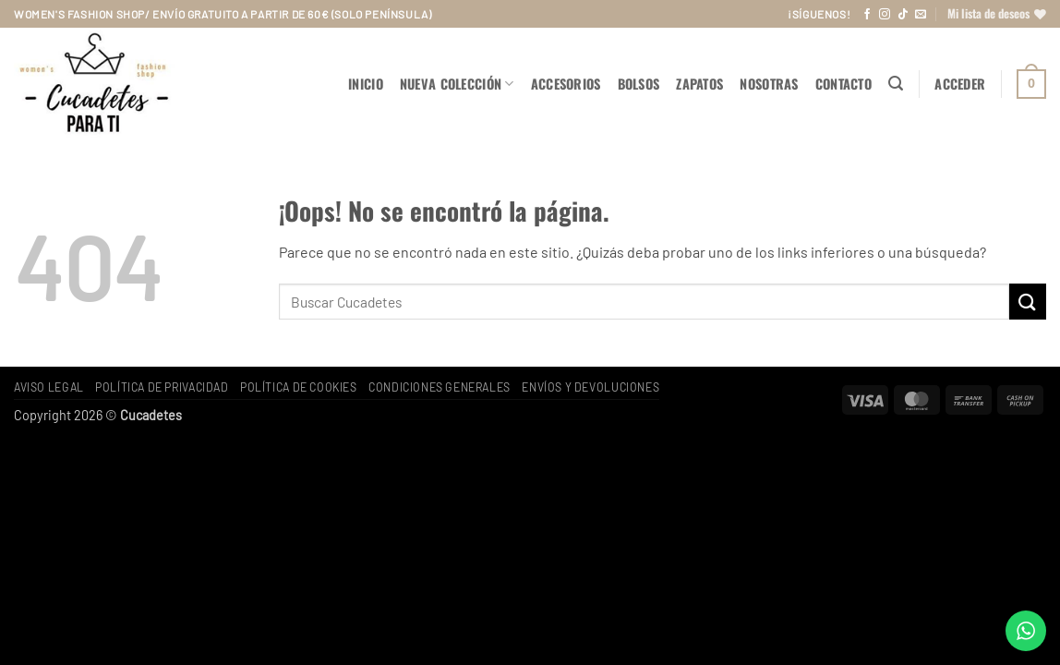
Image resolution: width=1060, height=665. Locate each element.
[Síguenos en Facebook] (867, 14)
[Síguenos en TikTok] (903, 14)
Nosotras (769, 83)
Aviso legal (49, 387)
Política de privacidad (161, 387)
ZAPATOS (699, 83)
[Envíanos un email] (920, 14)
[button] (895, 84)
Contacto (843, 83)
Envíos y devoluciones (590, 387)
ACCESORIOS (566, 83)
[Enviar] (1027, 302)
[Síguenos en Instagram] (884, 14)
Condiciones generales (439, 387)
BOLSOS (639, 83)
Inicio (365, 83)
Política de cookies (298, 387)
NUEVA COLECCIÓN (457, 83)
